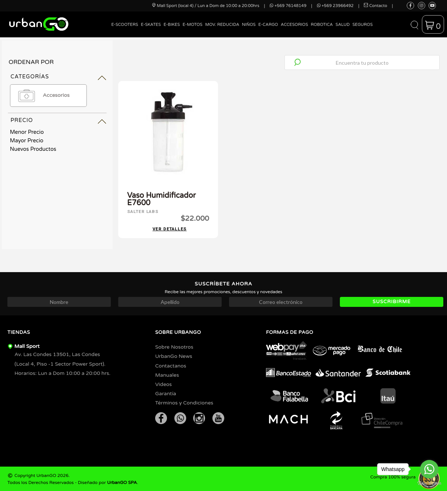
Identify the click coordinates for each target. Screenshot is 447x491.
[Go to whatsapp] (429, 469)
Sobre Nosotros (174, 346)
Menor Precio (27, 132)
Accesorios (294, 24)
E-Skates (151, 24)
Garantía (165, 393)
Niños (249, 24)
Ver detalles (170, 228)
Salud (342, 24)
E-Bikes (172, 24)
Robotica (322, 24)
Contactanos (170, 365)
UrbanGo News (173, 355)
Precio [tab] (21, 120)
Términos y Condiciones (184, 402)
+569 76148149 (288, 5)
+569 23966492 (335, 5)
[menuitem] (125, 30)
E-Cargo (268, 24)
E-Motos (192, 24)
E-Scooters (124, 24)
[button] (414, 24)
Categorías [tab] (29, 77)
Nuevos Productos (33, 149)
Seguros (362, 24)
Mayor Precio (27, 141)
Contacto (375, 5)
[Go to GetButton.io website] (429, 483)
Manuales (167, 374)
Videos (163, 383)
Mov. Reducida (222, 24)
